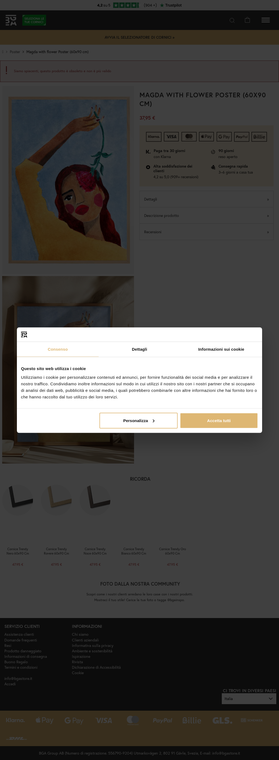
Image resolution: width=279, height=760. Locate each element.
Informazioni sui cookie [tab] (221, 349)
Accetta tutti (219, 420)
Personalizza (138, 420)
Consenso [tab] (58, 349)
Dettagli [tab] (139, 349)
